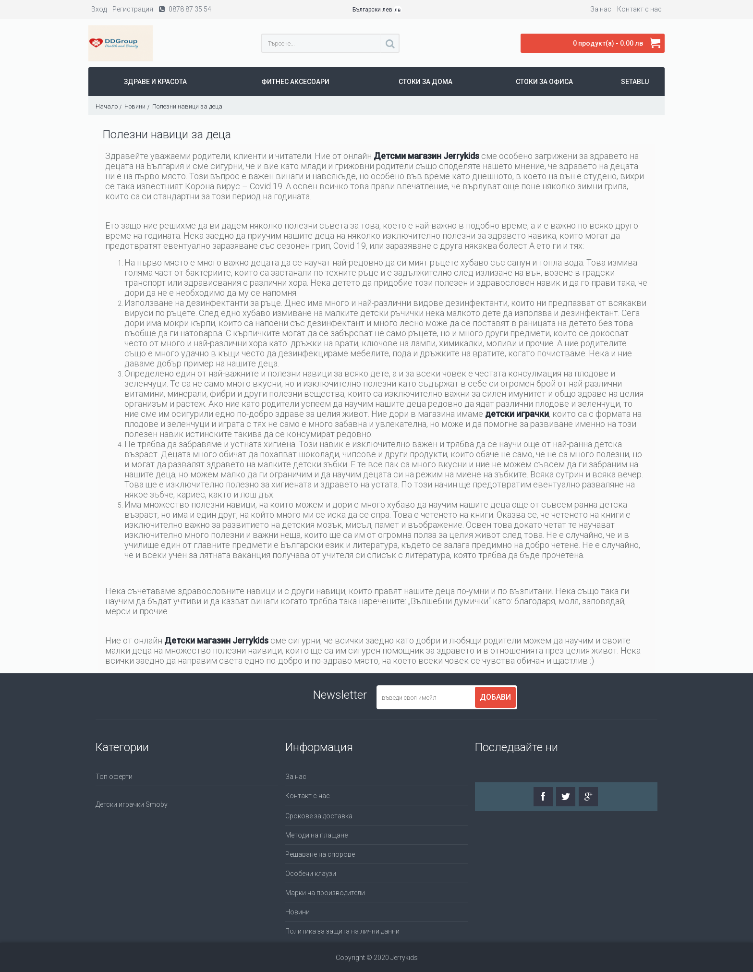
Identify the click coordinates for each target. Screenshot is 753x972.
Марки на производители (325, 893)
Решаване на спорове (320, 854)
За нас (295, 776)
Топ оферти (114, 776)
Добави (495, 697)
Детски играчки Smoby (132, 804)
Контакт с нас (307, 796)
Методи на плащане (316, 835)
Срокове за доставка (318, 816)
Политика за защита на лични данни (342, 931)
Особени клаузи (310, 873)
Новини (297, 912)
